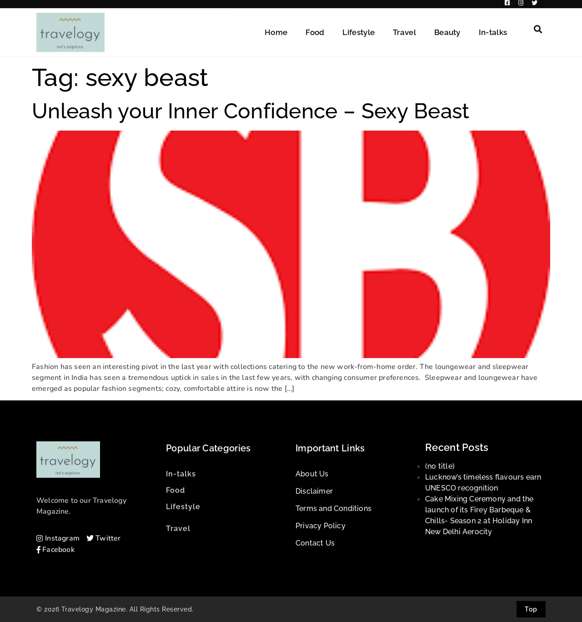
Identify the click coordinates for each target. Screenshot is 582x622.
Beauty (447, 28)
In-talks (493, 28)
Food (315, 28)
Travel (404, 28)
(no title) (440, 466)
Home (276, 28)
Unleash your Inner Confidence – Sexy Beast (251, 111)
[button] (538, 25)
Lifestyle (358, 28)
